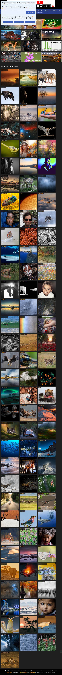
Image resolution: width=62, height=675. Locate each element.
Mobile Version (9, 672)
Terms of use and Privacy (24, 672)
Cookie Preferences (32, 672)
